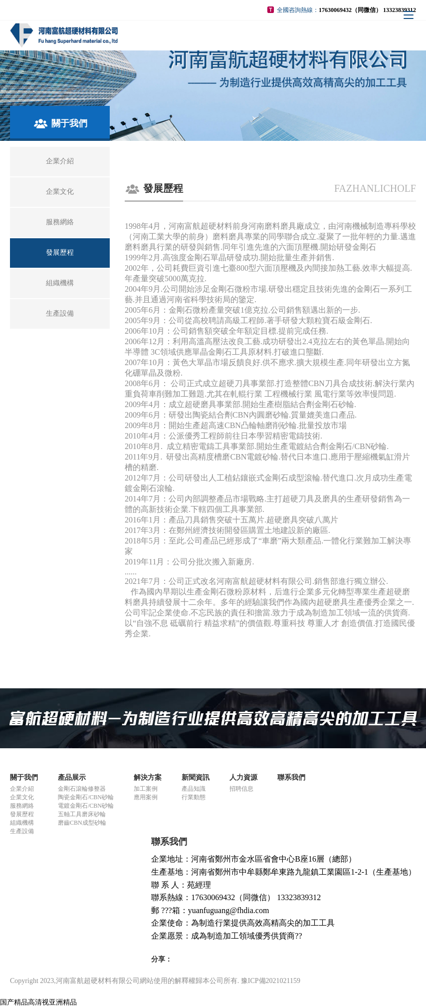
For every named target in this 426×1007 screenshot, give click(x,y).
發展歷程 (22, 814)
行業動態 (194, 797)
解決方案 (148, 777)
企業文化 (22, 797)
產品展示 (72, 777)
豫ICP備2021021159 (270, 981)
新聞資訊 (196, 777)
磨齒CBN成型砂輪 (82, 822)
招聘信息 (241, 788)
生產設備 (22, 831)
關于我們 (24, 777)
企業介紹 (22, 788)
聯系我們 (291, 777)
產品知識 (194, 788)
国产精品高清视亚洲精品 (38, 1002)
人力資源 (243, 777)
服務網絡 (22, 805)
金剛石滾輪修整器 (82, 788)
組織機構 (22, 822)
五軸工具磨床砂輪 (82, 814)
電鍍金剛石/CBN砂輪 (86, 805)
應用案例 (146, 797)
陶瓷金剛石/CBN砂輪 (86, 797)
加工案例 (146, 788)
